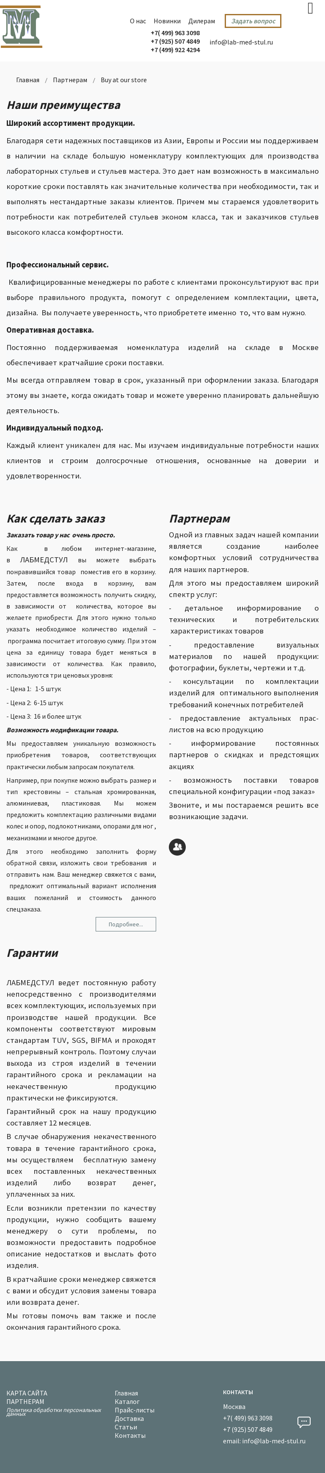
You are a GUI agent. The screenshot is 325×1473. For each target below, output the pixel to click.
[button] (304, 1422)
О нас (138, 21)
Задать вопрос (253, 21)
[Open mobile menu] (311, 8)
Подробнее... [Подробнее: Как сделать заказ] (126, 924)
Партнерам (199, 518)
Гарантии (32, 952)
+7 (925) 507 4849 (175, 41)
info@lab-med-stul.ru (241, 42)
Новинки (167, 21)
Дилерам (201, 21)
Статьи (126, 1426)
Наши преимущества (63, 104)
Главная (126, 1392)
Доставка (129, 1417)
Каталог (127, 1400)
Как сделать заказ (55, 518)
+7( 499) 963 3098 (175, 32)
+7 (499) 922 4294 (175, 49)
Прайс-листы (134, 1409)
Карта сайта (26, 1392)
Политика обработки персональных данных (53, 1411)
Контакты (130, 1434)
